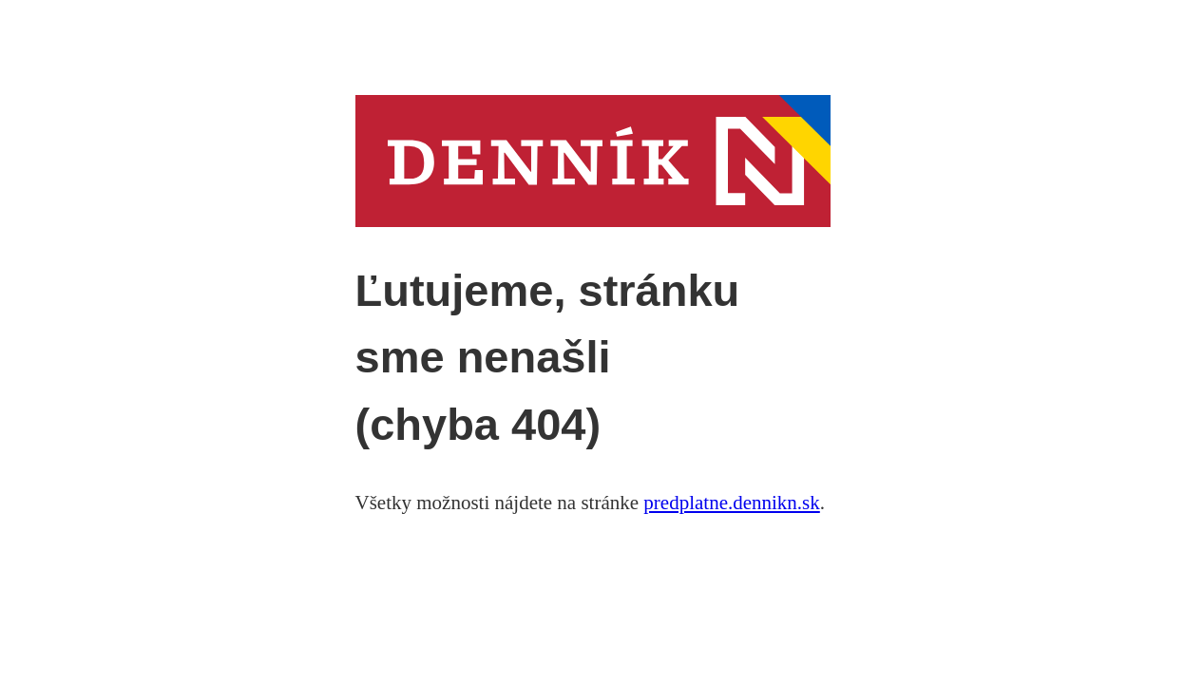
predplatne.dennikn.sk (731, 502)
